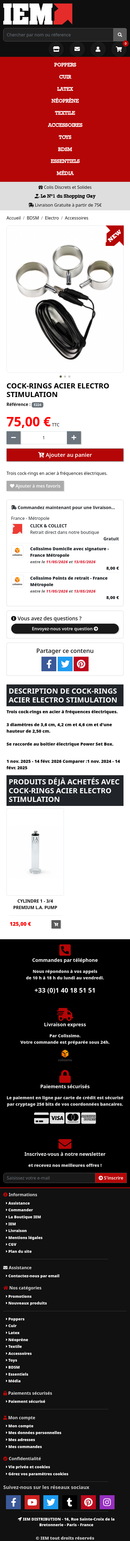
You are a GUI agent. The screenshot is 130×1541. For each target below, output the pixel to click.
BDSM (65, 149)
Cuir (65, 77)
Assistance (18, 1203)
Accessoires (65, 125)
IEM (11, 1223)
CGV (11, 1244)
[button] (61, 376)
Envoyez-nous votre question (65, 629)
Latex (65, 89)
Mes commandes (24, 1446)
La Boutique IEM (23, 1216)
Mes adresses (20, 1439)
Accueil (13, 218)
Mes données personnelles (33, 1432)
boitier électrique (59, 744)
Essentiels (65, 161)
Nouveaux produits (26, 1303)
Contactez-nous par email (32, 1275)
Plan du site (19, 1251)
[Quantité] (43, 437)
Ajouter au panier (65, 454)
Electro (52, 218)
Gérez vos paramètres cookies (37, 1473)
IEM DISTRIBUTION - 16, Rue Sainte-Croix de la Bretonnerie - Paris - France (66, 1522)
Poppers (65, 65)
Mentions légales (24, 1237)
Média (65, 173)
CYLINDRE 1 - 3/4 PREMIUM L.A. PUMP (35, 904)
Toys (65, 137)
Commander (19, 1209)
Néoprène (65, 101)
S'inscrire (111, 1178)
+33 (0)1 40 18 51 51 (65, 990)
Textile (65, 113)
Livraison (16, 1230)
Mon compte (19, 1425)
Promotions (19, 1296)
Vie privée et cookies (28, 1466)
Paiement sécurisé (25, 1401)
